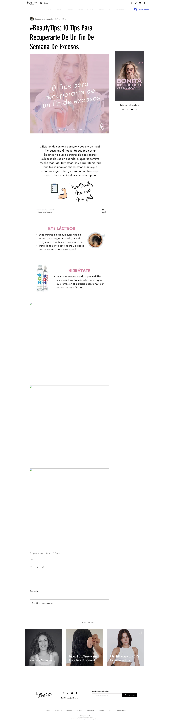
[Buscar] (56, 3)
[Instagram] (132, 3)
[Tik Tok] (136, 3)
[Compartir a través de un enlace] (43, 567)
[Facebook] (144, 3)
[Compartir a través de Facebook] (31, 567)
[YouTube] (140, 3)
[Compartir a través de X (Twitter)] (37, 567)
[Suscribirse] (129, 695)
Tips (31, 559)
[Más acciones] (107, 18)
